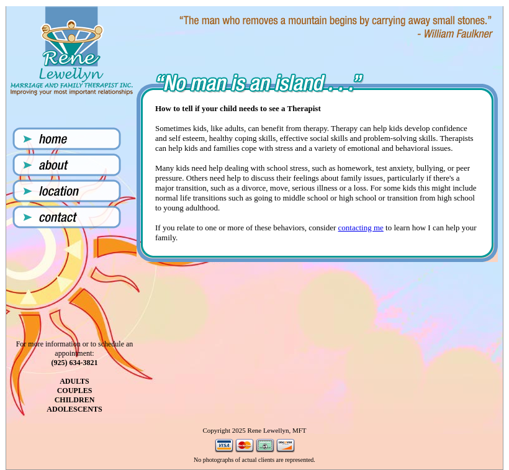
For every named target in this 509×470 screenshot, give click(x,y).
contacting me (361, 227)
